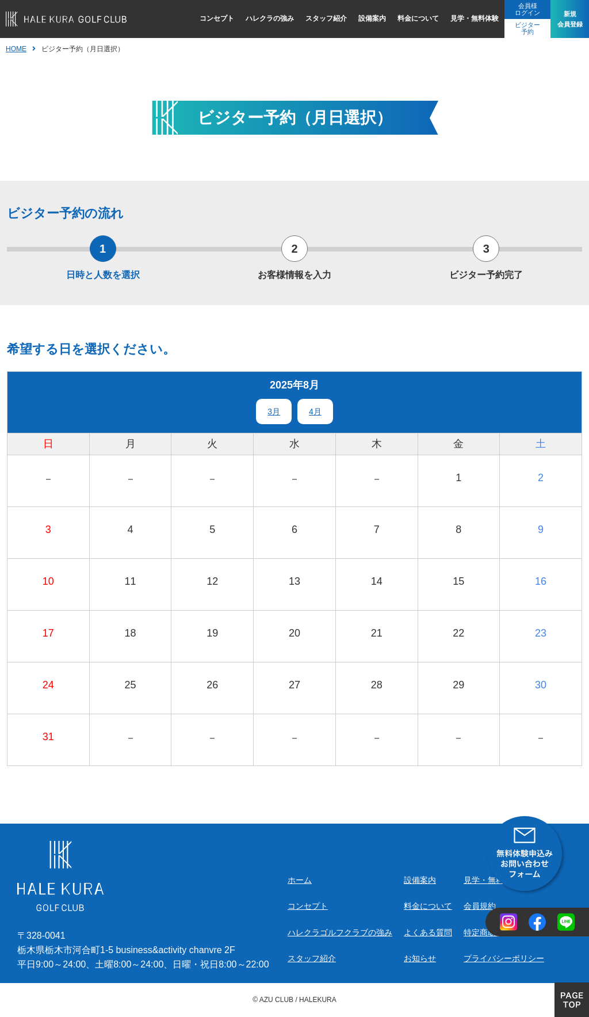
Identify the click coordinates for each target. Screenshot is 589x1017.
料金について (410, 18)
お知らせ (420, 958)
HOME (16, 49)
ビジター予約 (520, 28)
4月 (315, 411)
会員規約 (480, 906)
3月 (273, 411)
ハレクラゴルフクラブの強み (340, 932)
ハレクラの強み (262, 18)
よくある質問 (428, 932)
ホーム (300, 880)
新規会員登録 (566, 19)
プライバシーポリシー (504, 958)
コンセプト (209, 18)
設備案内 (364, 18)
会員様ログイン (520, 9)
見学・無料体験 (467, 18)
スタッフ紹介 (318, 18)
